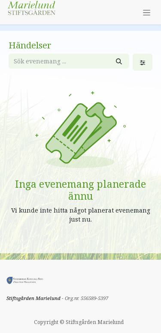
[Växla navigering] (147, 12)
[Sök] (119, 61)
